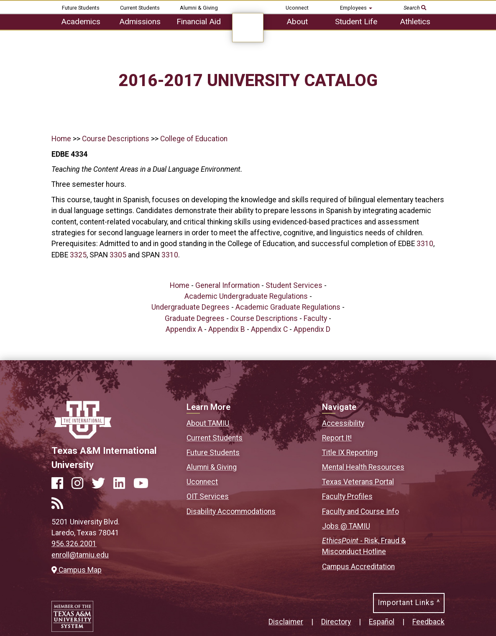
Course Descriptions (115, 139)
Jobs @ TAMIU (346, 526)
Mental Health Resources (363, 467)
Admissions (140, 21)
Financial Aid (198, 21)
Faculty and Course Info (360, 511)
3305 (118, 255)
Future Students (81, 8)
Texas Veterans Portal (358, 482)
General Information (227, 285)
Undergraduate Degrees (190, 307)
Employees (356, 8)
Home (61, 139)
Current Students (140, 8)
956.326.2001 (74, 543)
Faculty (315, 318)
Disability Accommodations (231, 511)
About (297, 21)
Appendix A (184, 329)
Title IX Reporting (350, 452)
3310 (425, 243)
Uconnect (297, 8)
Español (381, 622)
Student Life (356, 21)
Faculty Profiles (347, 496)
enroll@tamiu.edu (80, 555)
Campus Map (76, 570)
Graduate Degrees (195, 318)
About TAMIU (208, 423)
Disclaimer (285, 622)
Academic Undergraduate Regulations (246, 296)
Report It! (337, 438)
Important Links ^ (409, 602)
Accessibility (343, 423)
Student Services (294, 285)
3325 (78, 255)
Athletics (415, 21)
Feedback (428, 622)
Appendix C (269, 329)
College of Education (194, 139)
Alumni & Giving (199, 8)
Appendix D (312, 329)
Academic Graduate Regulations (287, 307)
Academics (80, 21)
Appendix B (226, 329)
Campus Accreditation (358, 566)
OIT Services (208, 496)
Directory (336, 622)
